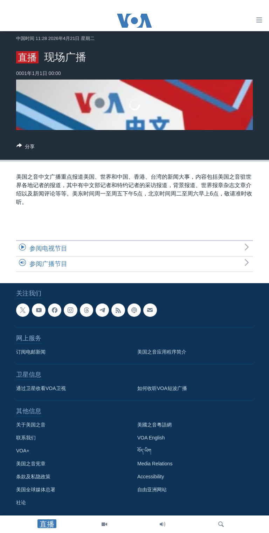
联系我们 (26, 437)
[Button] (25, 147)
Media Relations (154, 463)
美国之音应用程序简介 (161, 352)
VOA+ (22, 450)
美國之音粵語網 (154, 425)
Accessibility (150, 476)
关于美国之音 (31, 425)
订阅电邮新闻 (31, 352)
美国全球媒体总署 (35, 489)
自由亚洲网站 (152, 489)
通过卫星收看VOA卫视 (41, 388)
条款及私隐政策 (33, 476)
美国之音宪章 (31, 463)
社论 (21, 502)
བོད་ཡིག (144, 450)
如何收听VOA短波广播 (162, 388)
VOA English (151, 437)
